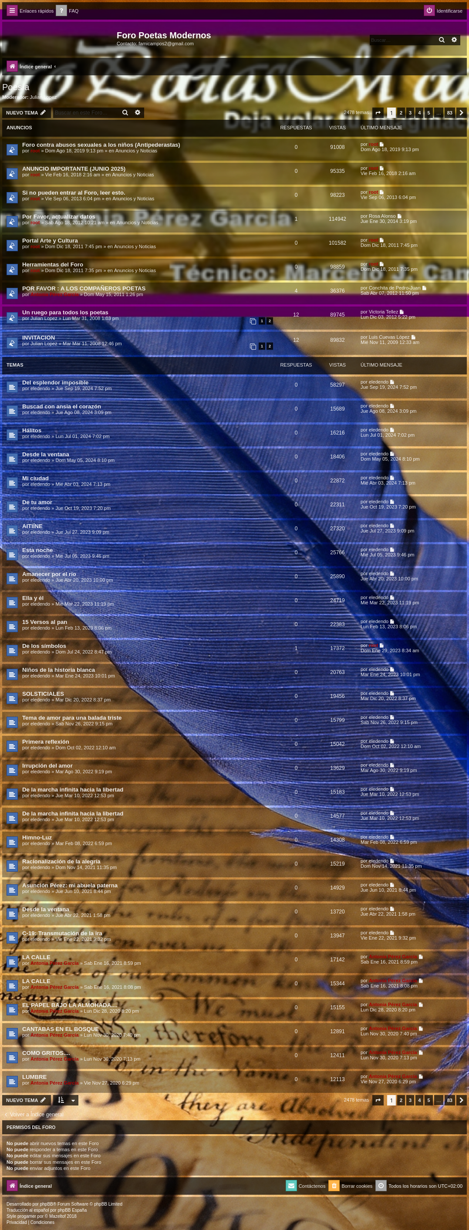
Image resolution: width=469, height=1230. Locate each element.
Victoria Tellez (383, 311)
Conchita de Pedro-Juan (395, 287)
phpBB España (72, 1210)
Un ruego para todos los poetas (65, 312)
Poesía (15, 87)
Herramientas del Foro (52, 264)
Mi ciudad (35, 478)
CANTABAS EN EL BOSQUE (60, 1029)
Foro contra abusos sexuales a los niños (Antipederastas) (101, 145)
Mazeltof (57, 1216)
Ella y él (33, 598)
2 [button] (401, 112)
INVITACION (38, 337)
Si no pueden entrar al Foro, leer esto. (73, 192)
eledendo (40, 388)
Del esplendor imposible (55, 382)
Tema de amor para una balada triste (71, 717)
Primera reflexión (45, 741)
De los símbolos (44, 646)
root (35, 150)
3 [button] (410, 112)
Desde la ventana (45, 454)
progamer (26, 1216)
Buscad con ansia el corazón (61, 406)
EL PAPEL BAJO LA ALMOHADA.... (70, 1005)
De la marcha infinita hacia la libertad (72, 789)
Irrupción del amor (47, 765)
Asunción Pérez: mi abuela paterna (70, 885)
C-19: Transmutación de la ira (62, 933)
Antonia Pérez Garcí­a (54, 294)
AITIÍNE (32, 526)
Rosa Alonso (382, 216)
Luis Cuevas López (389, 337)
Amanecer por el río (49, 574)
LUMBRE (34, 1077)
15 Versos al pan (44, 622)
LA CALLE (36, 957)
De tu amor (37, 502)
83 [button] (449, 112)
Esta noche (37, 550)
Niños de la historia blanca (58, 670)
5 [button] (428, 112)
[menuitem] (67, 11)
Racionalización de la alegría (61, 861)
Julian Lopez (43, 97)
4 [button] (419, 112)
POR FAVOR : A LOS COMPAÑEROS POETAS (83, 288)
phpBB (46, 1204)
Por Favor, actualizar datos (58, 216)
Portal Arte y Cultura (50, 240)
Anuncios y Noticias (136, 150)
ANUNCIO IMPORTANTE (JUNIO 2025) (73, 168)
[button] (378, 113)
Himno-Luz (37, 837)
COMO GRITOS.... (46, 1053)
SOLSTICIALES (43, 694)
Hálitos (31, 430)
